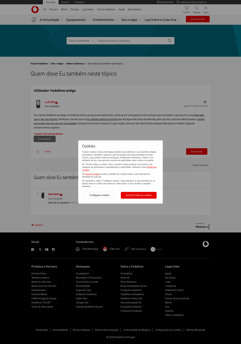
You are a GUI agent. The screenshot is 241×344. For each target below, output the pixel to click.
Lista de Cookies (92, 174)
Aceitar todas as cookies (139, 195)
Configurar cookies (99, 195)
